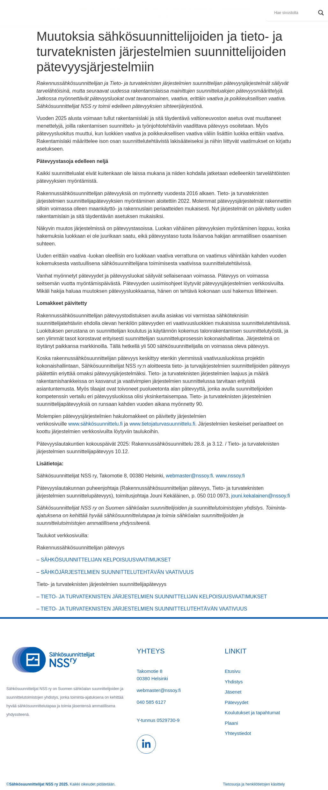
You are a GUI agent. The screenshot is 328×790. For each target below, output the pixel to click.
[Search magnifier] (321, 12)
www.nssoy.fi (230, 475)
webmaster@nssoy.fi (189, 475)
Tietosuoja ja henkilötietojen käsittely (254, 784)
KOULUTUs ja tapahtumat (190, 8)
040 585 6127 (151, 702)
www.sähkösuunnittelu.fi (95, 424)
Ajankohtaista (236, 8)
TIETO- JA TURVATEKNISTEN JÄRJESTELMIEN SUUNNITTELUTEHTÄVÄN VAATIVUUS (144, 608)
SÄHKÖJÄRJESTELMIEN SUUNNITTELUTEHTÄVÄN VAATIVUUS (117, 572)
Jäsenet (118, 8)
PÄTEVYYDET (148, 8)
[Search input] (294, 12)
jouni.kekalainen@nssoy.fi (260, 495)
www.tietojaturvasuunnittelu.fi (162, 424)
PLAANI (164, 17)
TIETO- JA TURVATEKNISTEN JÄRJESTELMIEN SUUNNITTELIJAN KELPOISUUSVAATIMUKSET (154, 596)
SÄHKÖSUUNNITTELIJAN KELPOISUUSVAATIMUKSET (106, 559)
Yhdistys (89, 8)
